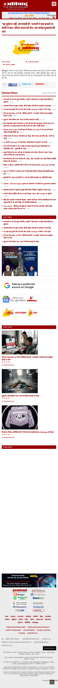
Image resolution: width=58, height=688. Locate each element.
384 (28, 155)
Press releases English (38, 627)
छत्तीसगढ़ (28, 616)
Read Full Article (8, 365)
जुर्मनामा (20, 622)
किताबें (20, 619)
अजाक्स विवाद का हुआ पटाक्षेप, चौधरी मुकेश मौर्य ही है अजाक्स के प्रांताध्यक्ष (27, 106)
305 (10, 139)
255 (42, 120)
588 (6, 196)
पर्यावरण (7, 619)
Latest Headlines (13, 630)
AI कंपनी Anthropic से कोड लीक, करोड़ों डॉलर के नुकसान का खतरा (25, 142)
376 (20, 161)
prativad (55, 680)
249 (22, 132)
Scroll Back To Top (48, 93)
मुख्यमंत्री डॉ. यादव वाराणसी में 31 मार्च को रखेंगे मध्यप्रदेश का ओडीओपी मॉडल (27, 177)
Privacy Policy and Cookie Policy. (17, 642)
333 (51, 142)
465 (6, 168)
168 (12, 102)
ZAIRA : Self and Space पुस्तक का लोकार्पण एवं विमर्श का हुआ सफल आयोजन (29, 184)
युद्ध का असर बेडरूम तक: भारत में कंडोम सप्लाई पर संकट (21, 119)
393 (30, 149)
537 (28, 209)
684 (54, 190)
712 (6, 180)
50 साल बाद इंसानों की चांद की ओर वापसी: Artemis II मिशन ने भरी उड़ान (27, 109)
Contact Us (7, 645)
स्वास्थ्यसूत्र (35, 622)
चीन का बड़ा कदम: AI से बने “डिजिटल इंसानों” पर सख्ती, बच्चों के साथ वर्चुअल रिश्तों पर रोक (27, 358)
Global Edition (43, 630)
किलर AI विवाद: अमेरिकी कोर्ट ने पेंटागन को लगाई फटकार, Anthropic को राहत (29, 165)
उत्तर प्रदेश (20, 616)
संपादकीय (48, 616)
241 (15, 116)
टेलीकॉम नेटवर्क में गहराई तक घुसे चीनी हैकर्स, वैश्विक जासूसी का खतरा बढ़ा (27, 190)
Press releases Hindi (16, 627)
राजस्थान (12, 616)
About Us (47, 639)
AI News (21, 633)
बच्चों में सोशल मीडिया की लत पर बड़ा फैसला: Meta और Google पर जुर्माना (27, 194)
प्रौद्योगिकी (27, 622)
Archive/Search (41, 642)
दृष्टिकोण (14, 619)
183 (54, 110)
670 (40, 203)
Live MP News (29, 630)
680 (9, 174)
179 (48, 126)
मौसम (26, 619)
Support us (32, 633)
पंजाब (6, 616)
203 (54, 106)
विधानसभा (48, 619)
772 (6, 186)
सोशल (32, 619)
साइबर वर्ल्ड (39, 619)
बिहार (41, 616)
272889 (9, 64)
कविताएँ (35, 616)
